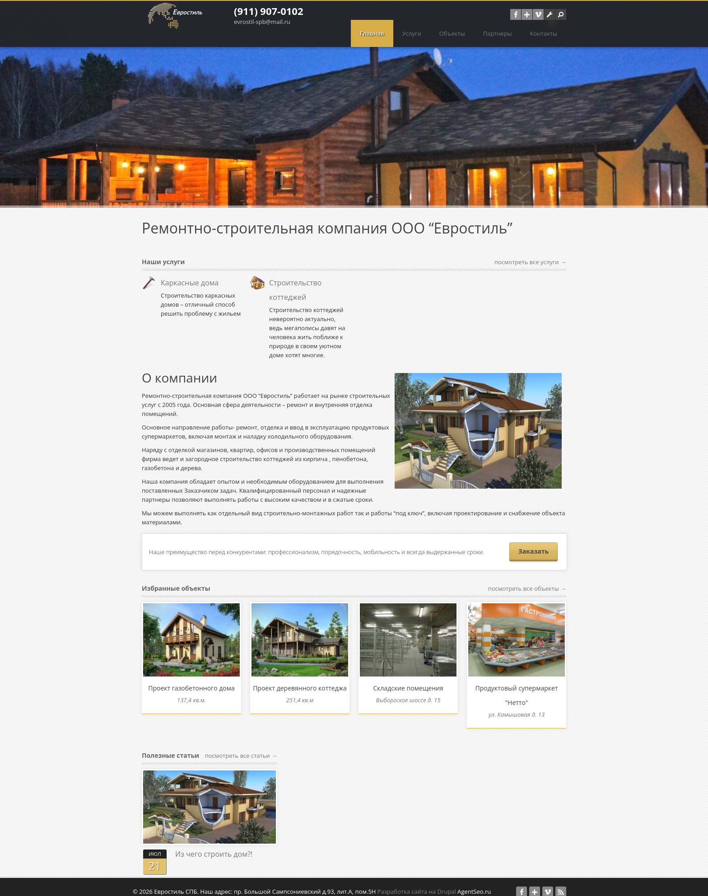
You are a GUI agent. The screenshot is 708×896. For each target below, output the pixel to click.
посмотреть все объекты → (527, 588)
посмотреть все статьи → (241, 746)
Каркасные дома (190, 283)
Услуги (411, 33)
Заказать (533, 551)
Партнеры (497, 33)
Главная (372, 33)
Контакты (543, 33)
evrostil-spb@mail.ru (262, 22)
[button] (560, 14)
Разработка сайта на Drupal (416, 882)
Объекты (452, 33)
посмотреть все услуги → (530, 262)
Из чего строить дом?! (213, 845)
